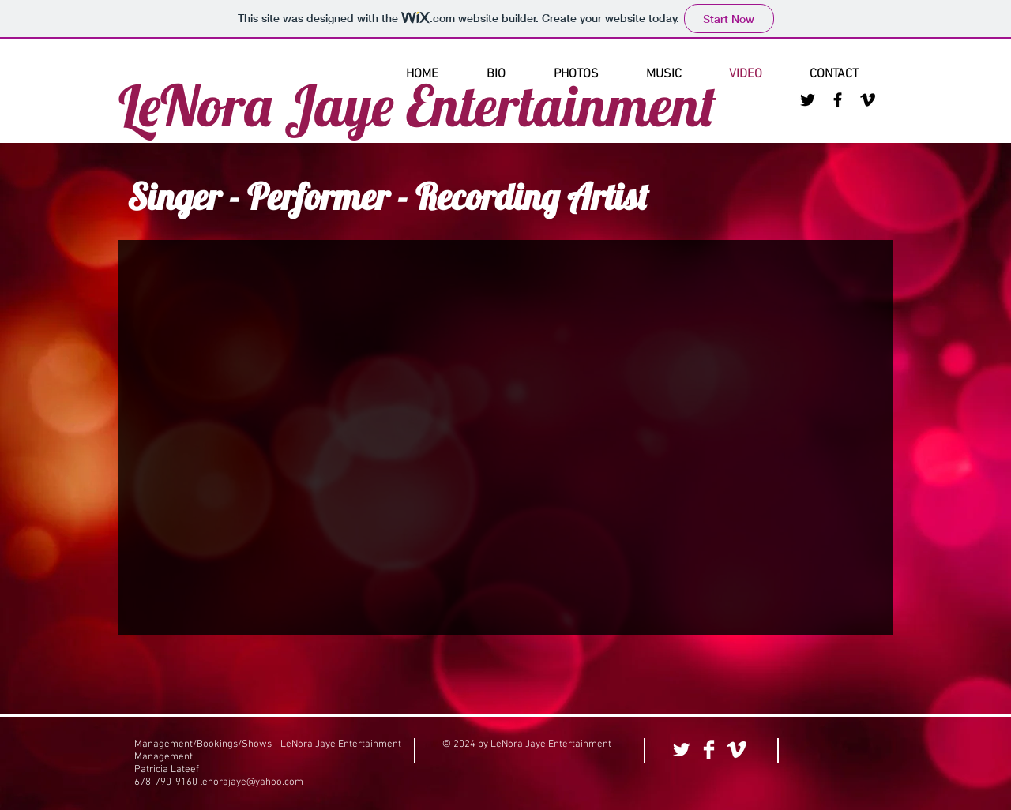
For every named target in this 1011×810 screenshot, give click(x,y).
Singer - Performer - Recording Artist (387, 196)
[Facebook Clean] (709, 749)
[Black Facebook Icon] (838, 100)
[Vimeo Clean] (736, 749)
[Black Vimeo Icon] (868, 100)
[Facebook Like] (840, 751)
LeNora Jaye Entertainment (417, 105)
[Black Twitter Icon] (807, 100)
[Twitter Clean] (681, 749)
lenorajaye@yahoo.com (251, 782)
